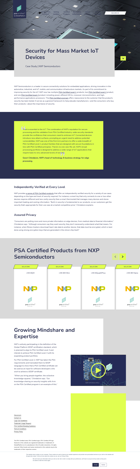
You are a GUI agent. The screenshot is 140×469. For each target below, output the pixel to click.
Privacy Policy (18, 432)
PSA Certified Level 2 (97, 92)
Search (115, 13)
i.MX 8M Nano (132, 273)
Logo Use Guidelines (20, 421)
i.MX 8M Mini (64, 273)
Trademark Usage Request (22, 423)
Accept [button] (95, 464)
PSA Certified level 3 (30, 95)
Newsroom (17, 415)
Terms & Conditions (20, 429)
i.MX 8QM (30, 273)
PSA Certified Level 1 (67, 92)
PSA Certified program (58, 98)
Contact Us (17, 418)
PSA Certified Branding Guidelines (25, 426)
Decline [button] (103, 464)
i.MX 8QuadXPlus (98, 273)
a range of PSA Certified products (40, 193)
